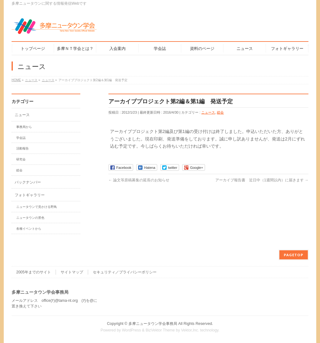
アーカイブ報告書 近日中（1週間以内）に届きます (261, 180)
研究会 (21, 159)
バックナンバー (28, 182)
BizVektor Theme (160, 330)
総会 (220, 112)
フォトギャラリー (30, 195)
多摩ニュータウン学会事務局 (152, 323)
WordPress (131, 330)
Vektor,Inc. (190, 330)
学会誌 (21, 138)
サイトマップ (72, 272)
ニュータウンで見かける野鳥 (36, 206)
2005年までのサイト (33, 272)
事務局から (24, 127)
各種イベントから (28, 228)
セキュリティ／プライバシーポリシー (125, 272)
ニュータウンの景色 (30, 217)
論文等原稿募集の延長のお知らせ (138, 180)
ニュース (208, 112)
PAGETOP (293, 255)
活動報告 (22, 148)
